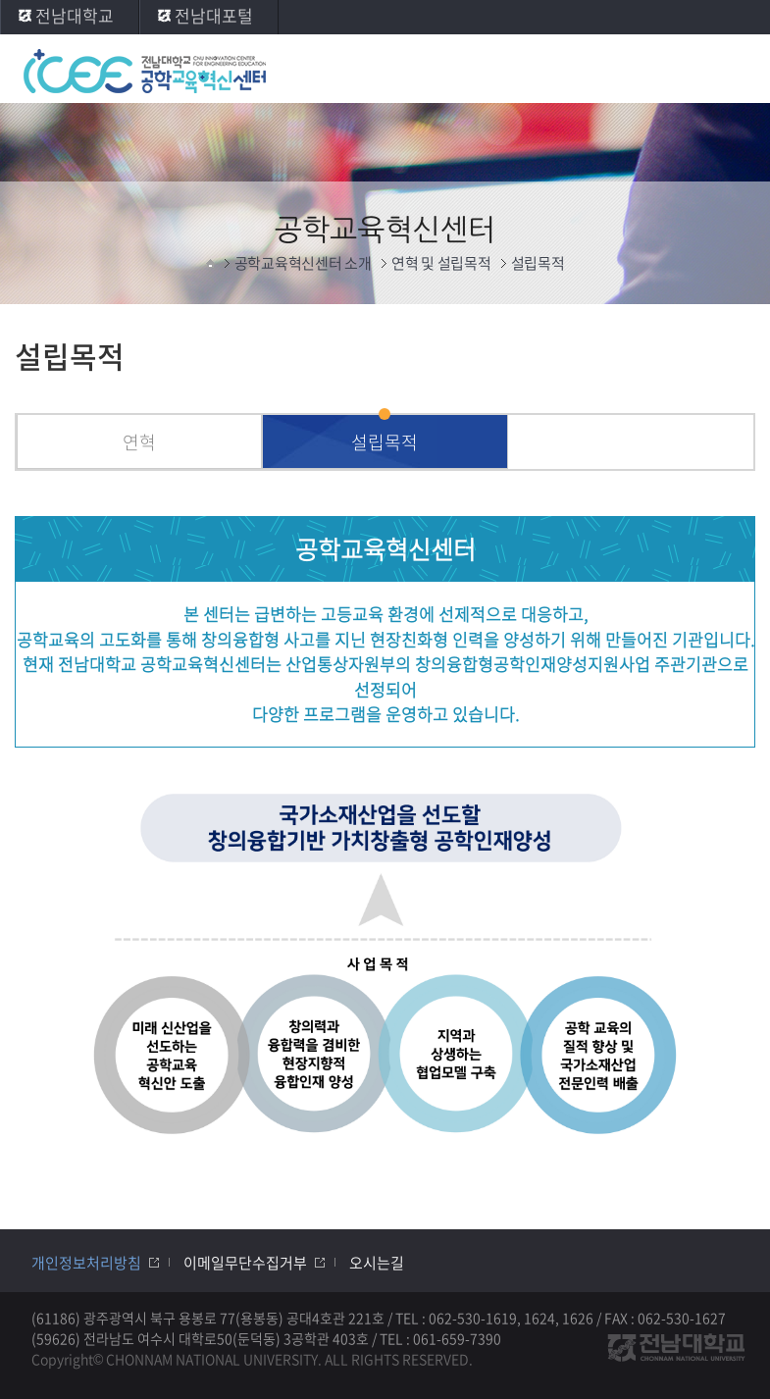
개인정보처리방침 (86, 1262)
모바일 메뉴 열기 (735, 70)
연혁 (139, 442)
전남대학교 (74, 15)
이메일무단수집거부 (245, 1262)
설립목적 (384, 442)
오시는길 (376, 1262)
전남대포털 (214, 15)
